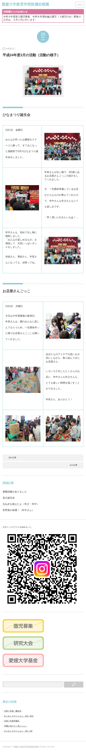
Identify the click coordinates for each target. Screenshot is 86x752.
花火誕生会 (9, 497)
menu (80, 4)
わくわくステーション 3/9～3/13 (18, 716)
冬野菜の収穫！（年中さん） (18, 510)
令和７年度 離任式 (12, 711)
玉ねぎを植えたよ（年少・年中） (21, 504)
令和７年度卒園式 (11, 721)
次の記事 (73, 465)
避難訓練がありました (15, 491)
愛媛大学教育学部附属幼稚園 (26, 747)
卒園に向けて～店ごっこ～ (15, 726)
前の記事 (12, 457)
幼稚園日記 (10, 49)
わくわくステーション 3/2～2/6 (18, 731)
